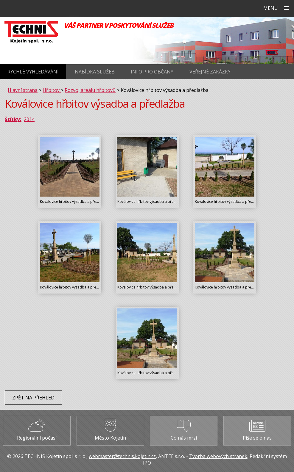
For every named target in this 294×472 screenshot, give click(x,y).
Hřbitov (52, 90)
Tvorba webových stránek (218, 456)
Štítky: (13, 119)
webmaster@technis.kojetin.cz (122, 456)
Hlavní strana (23, 90)
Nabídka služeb (95, 71)
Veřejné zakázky (210, 71)
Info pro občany (152, 71)
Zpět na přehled (33, 397)
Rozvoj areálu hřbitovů (90, 90)
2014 (29, 119)
